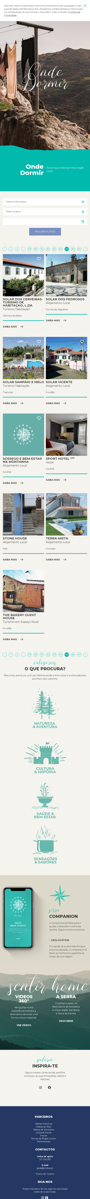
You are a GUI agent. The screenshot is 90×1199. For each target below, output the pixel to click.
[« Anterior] (5, 249)
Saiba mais (13, 326)
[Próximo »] (85, 249)
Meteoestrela (43, 1141)
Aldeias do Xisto (43, 1126)
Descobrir (66, 1021)
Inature (43, 1135)
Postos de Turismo (45, 1174)
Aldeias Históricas (43, 1124)
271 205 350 (45, 1159)
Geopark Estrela (43, 1132)
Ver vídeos (24, 1025)
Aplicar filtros (45, 231)
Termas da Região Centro (43, 1138)
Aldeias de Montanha (43, 1129)
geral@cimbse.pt (45, 1168)
